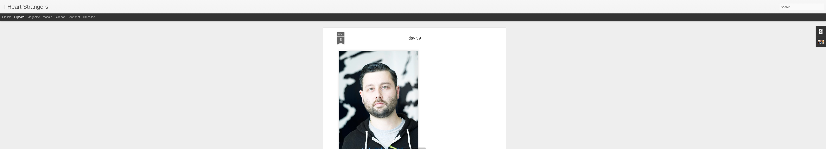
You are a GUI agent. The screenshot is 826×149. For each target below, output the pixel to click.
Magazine (33, 17)
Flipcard (19, 17)
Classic (6, 17)
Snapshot (74, 17)
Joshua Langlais (434, 81)
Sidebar (60, 17)
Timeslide (89, 17)
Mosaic (47, 17)
